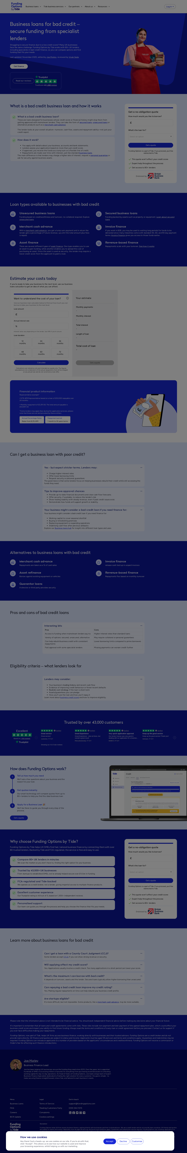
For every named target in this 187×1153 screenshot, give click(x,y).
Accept (109, 1141)
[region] (90, 1141)
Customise (137, 1141)
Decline (123, 1141)
